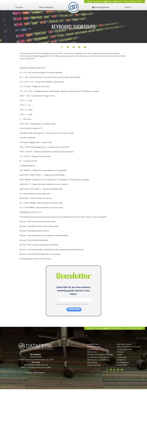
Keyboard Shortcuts (74, 26)
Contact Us (121, 360)
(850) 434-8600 (29, 365)
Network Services (94, 347)
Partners (120, 352)
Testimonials (122, 357)
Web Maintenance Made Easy (98, 360)
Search (128, 7)
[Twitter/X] (73, 47)
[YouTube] (85, 47)
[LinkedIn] (68, 47)
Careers (120, 354)
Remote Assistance (95, 328)
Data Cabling (92, 362)
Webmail (109, 328)
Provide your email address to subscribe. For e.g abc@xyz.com (72, 304)
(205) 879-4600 (135, 328)
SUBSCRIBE (74, 309)
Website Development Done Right (100, 354)
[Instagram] (62, 47)
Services (19, 7)
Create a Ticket (121, 328)
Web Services (92, 352)
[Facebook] (79, 47)
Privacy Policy (122, 365)
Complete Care (93, 344)
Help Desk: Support (124, 344)
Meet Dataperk (46, 7)
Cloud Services (92, 349)
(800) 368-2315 (42, 365)
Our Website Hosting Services (98, 357)
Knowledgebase (100, 7)
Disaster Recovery (94, 365)
